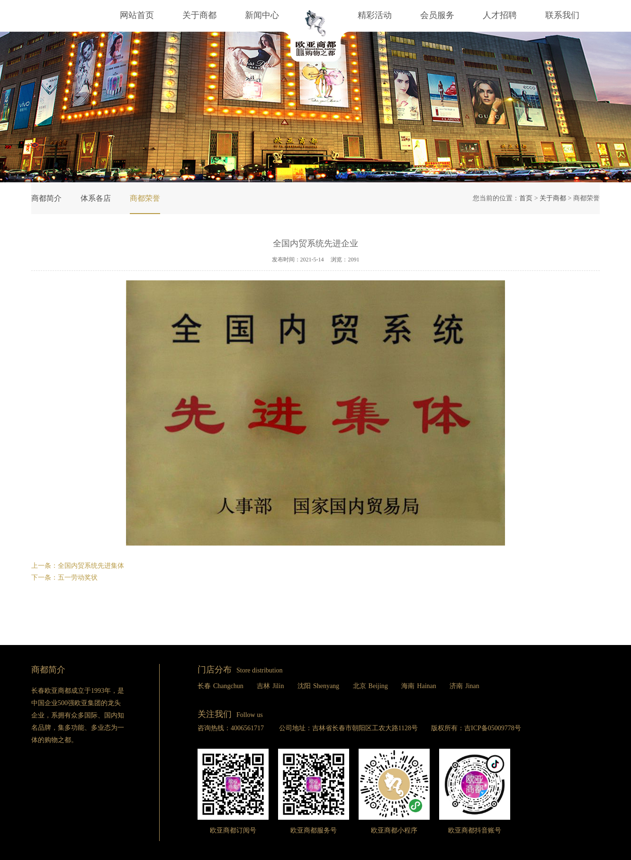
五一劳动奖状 (78, 577)
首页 (525, 198)
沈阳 (318, 686)
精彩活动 (366, 15)
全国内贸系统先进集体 (91, 565)
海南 (418, 686)
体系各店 (96, 198)
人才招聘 (500, 15)
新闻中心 (262, 15)
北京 (370, 686)
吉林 (270, 686)
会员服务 (437, 15)
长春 (220, 686)
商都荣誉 (145, 198)
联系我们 (562, 15)
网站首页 (137, 15)
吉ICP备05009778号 (492, 728)
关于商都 (199, 15)
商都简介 (46, 198)
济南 (464, 686)
